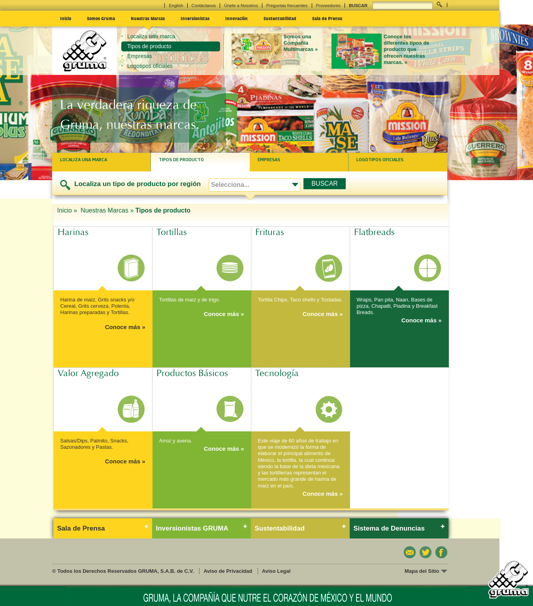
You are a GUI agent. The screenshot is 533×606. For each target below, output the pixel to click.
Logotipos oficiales (150, 66)
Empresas (139, 56)
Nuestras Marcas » (107, 210)
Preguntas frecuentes (287, 5)
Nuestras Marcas (148, 18)
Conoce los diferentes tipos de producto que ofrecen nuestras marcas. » (406, 49)
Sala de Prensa (327, 18)
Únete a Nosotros (241, 5)
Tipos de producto (149, 46)
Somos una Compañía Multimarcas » (301, 43)
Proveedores (328, 5)
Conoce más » (125, 327)
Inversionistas (195, 18)
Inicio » (68, 210)
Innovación (236, 18)
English (176, 5)
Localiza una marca (151, 36)
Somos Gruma (101, 18)
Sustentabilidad (280, 18)
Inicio (65, 18)
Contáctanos (204, 5)
